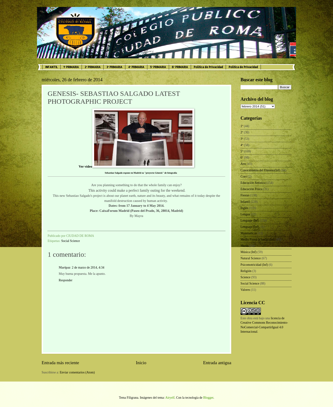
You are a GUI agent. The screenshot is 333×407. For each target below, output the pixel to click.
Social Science (70, 241)
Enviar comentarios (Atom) (77, 372)
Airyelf (170, 397)
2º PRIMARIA (93, 67)
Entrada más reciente (60, 362)
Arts (243, 164)
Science (245, 277)
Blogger (208, 397)
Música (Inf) (248, 252)
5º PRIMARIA (158, 67)
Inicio (141, 362)
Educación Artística (252, 183)
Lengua (245, 214)
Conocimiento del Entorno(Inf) (260, 170)
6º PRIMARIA (180, 67)
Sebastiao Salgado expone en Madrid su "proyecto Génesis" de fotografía (141, 173)
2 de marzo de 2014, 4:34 (88, 267)
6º (241, 157)
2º (241, 132)
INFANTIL (51, 67)
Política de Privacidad (208, 67)
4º (241, 145)
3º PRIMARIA (114, 67)
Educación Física (251, 189)
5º (241, 151)
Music (244, 245)
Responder (65, 280)
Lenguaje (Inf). (250, 227)
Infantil (245, 202)
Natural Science (250, 258)
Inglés (244, 208)
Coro (243, 176)
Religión (246, 271)
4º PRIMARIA (136, 67)
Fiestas (244, 195)
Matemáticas (248, 233)
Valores (245, 289)
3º (241, 139)
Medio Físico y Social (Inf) (257, 239)
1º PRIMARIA (71, 67)
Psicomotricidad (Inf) (254, 264)
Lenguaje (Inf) (249, 220)
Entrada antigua (217, 362)
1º (241, 126)
